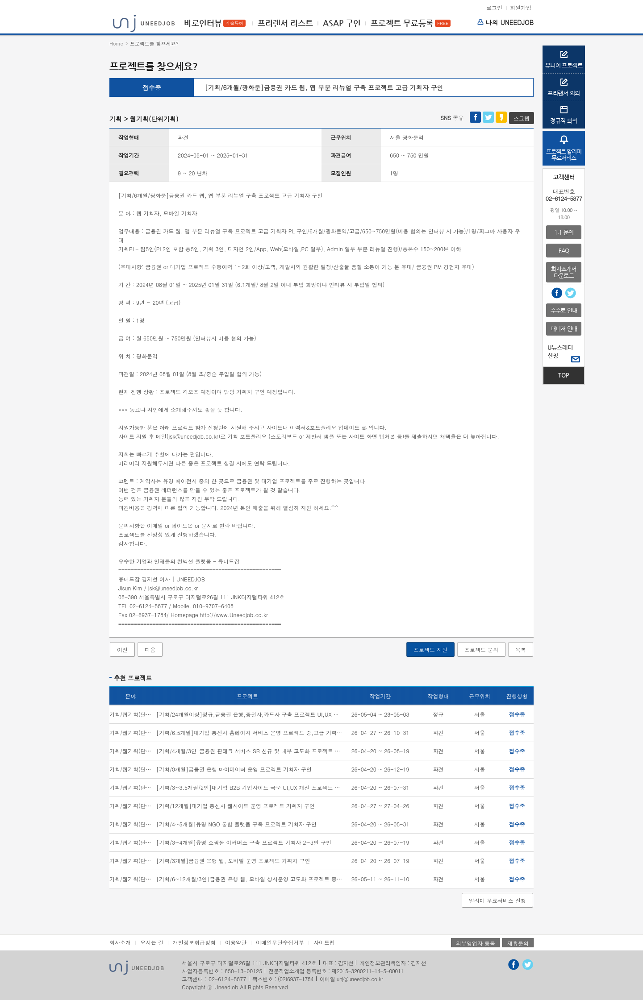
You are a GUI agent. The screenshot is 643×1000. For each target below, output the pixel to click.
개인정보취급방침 (194, 942)
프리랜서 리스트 (285, 23)
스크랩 (522, 118)
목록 (520, 649)
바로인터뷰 (203, 23)
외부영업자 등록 (475, 943)
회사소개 (120, 942)
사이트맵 (324, 942)
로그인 (494, 7)
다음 (150, 649)
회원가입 (520, 7)
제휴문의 (518, 943)
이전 (122, 649)
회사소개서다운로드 (563, 272)
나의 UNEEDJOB (505, 22)
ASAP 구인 (342, 23)
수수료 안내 (564, 310)
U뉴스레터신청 (560, 351)
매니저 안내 (564, 328)
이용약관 (235, 942)
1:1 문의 (563, 232)
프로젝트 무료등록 (402, 23)
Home (116, 43)
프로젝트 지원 (430, 649)
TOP (563, 375)
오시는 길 (151, 942)
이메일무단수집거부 (280, 942)
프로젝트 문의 (481, 649)
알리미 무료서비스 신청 (497, 900)
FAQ (564, 250)
